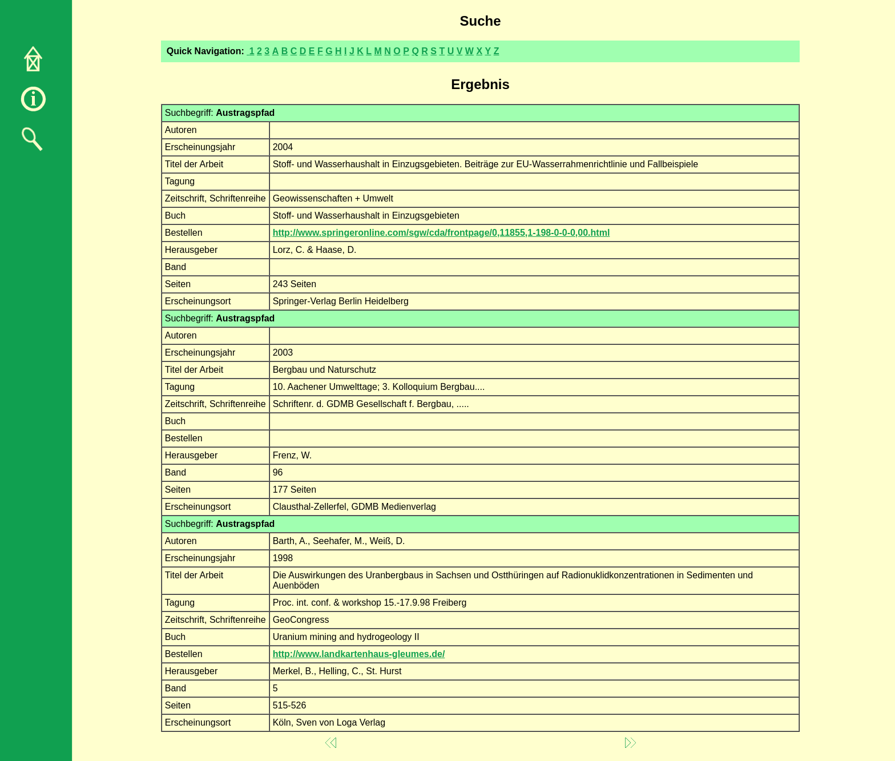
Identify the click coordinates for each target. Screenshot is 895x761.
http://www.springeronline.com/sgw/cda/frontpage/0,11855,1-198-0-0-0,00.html (441, 232)
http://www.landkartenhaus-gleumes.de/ (359, 654)
